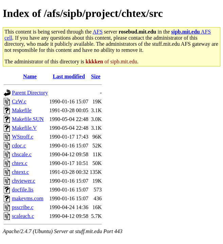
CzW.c (19, 101)
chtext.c (20, 172)
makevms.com (27, 198)
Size (95, 76)
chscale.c (22, 154)
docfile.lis (23, 189)
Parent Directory (30, 93)
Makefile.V (24, 128)
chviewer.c (23, 181)
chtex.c (19, 163)
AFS (98, 32)
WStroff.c (22, 137)
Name (30, 76)
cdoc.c (19, 145)
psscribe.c (23, 207)
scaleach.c (23, 216)
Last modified (69, 76)
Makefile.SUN (28, 119)
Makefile (22, 110)
